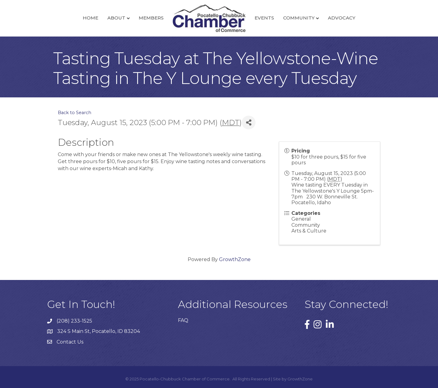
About (116, 18)
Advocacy (341, 18)
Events (264, 18)
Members (151, 18)
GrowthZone (235, 259)
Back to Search (74, 112)
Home (90, 18)
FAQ (183, 320)
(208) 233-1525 (74, 321)
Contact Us (70, 342)
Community (299, 18)
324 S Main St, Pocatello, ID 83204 (98, 331)
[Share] (248, 122)
